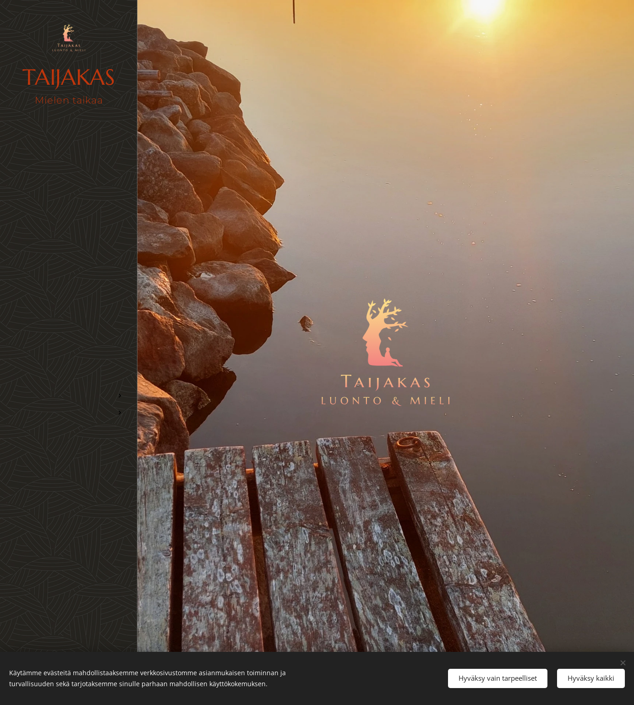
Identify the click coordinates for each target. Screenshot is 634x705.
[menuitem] (69, 334)
